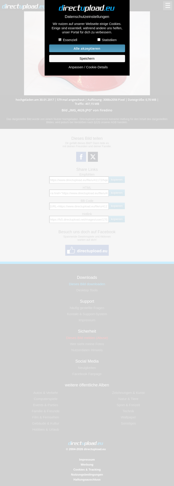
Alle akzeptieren (87, 48)
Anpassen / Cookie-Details (88, 67)
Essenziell (70, 40)
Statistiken (109, 40)
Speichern (87, 58)
